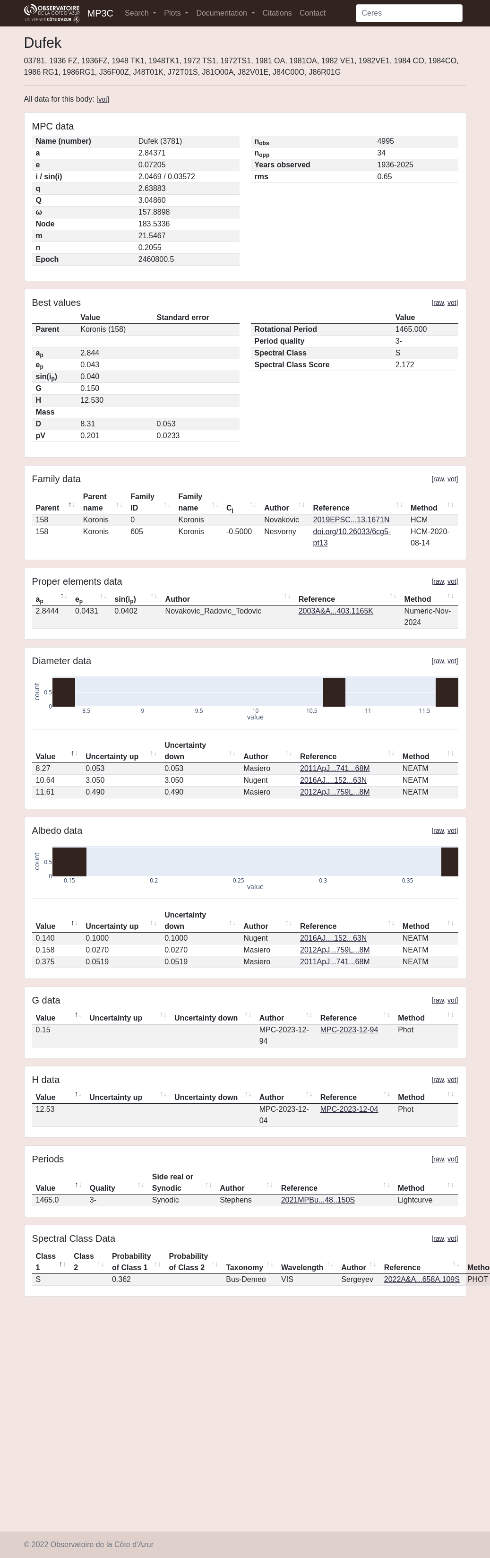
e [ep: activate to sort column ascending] (79, 600)
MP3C (100, 13)
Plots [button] (173, 13)
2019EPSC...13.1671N (351, 520)
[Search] (409, 13)
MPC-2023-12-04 (349, 1109)
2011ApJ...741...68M (335, 768)
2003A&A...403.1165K (336, 611)
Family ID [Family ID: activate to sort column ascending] (142, 502)
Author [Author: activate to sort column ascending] (276, 508)
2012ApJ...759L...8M (335, 792)
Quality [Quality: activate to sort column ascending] (102, 1188)
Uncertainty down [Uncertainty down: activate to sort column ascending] (185, 751)
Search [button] (138, 13)
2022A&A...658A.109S (422, 1279)
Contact (313, 13)
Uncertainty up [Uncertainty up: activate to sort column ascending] (112, 757)
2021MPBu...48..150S (318, 1200)
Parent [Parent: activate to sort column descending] (48, 508)
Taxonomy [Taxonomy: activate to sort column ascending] (244, 1268)
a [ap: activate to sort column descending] (39, 600)
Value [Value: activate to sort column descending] (46, 757)
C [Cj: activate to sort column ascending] (229, 508)
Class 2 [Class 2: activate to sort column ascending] (84, 1262)
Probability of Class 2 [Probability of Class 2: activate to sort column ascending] (188, 1262)
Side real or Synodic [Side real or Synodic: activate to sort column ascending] (172, 1182)
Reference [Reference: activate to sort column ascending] (331, 508)
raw (438, 302)
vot (102, 99)
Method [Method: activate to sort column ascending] (424, 508)
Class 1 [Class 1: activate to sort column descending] (46, 1262)
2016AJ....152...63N (333, 780)
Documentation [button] (222, 13)
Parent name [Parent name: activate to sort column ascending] (95, 502)
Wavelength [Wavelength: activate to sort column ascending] (302, 1268)
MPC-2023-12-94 (349, 1030)
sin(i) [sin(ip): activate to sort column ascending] (125, 600)
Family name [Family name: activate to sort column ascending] (191, 502)
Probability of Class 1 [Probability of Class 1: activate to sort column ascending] (131, 1262)
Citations (277, 13)
